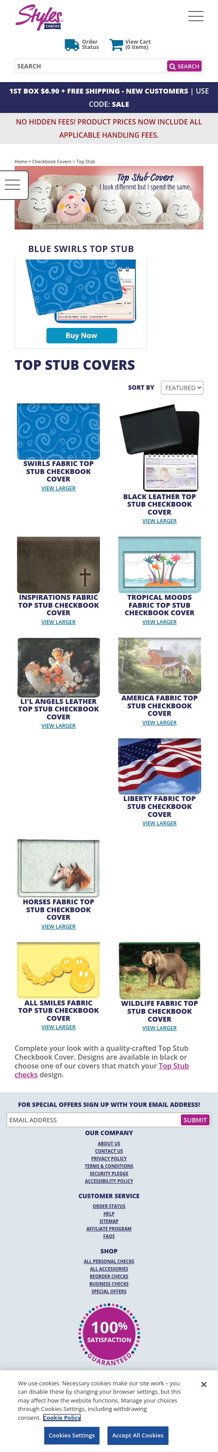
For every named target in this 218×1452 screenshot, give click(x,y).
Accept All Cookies (138, 1435)
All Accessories (109, 1268)
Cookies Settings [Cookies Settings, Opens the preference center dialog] (72, 1435)
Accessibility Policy (109, 1181)
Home (21, 161)
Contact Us (109, 1151)
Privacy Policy (109, 1158)
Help (109, 1213)
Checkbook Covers (52, 161)
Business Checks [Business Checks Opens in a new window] (109, 1283)
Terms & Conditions (109, 1166)
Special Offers (109, 1291)
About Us (109, 1143)
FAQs (109, 1236)
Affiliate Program (108, 1228)
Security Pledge (109, 1173)
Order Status (109, 1206)
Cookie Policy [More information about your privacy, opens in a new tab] (62, 1418)
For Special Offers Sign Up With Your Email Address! (109, 1104)
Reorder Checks (109, 1276)
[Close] (204, 1384)
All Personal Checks (109, 1261)
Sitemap (109, 1221)
